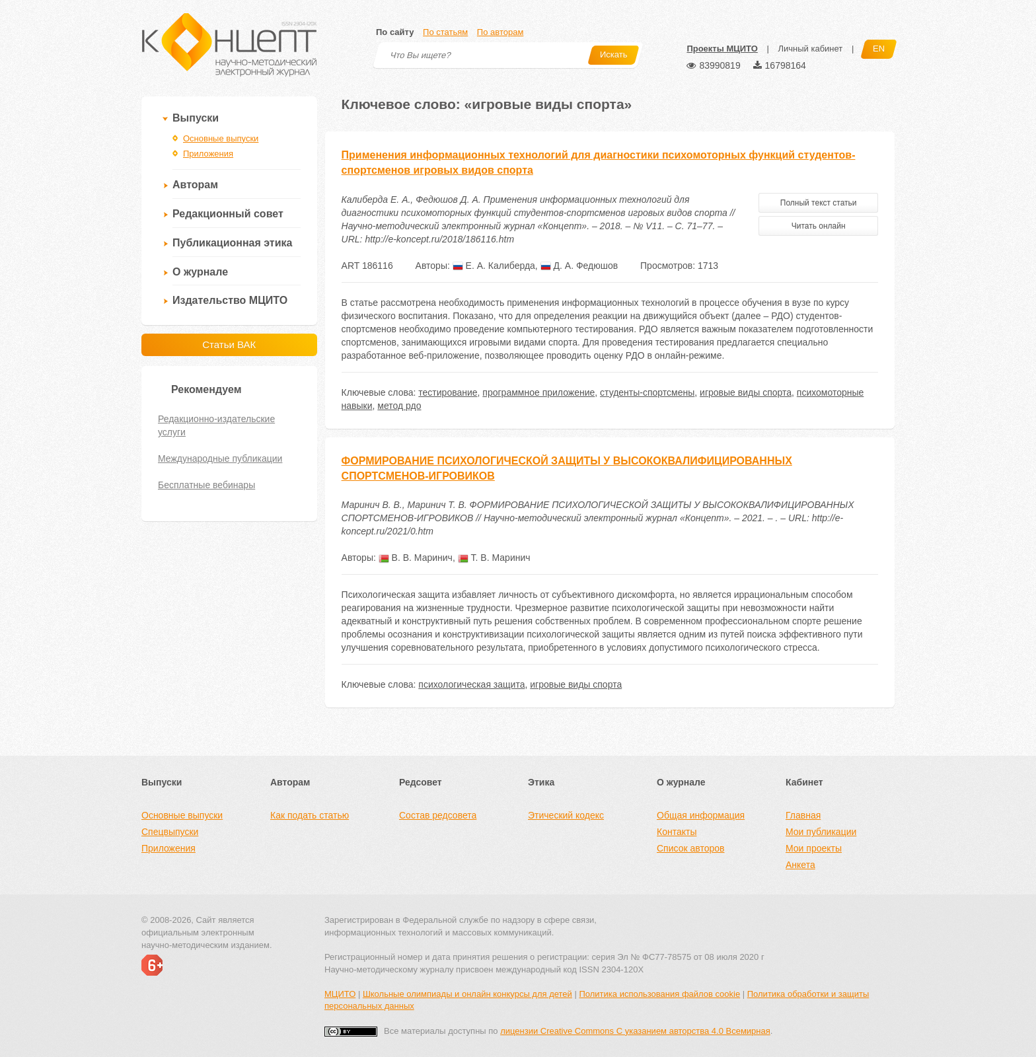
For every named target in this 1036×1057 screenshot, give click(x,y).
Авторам (195, 184)
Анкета (800, 864)
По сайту (395, 32)
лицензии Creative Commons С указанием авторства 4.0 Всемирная (635, 1031)
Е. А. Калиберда (494, 265)
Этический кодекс (566, 815)
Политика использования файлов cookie (659, 994)
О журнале (200, 271)
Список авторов (690, 848)
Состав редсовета (437, 815)
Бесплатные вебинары (206, 485)
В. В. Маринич (416, 557)
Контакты (676, 831)
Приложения (208, 154)
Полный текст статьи (818, 202)
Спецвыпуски (169, 831)
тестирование (447, 392)
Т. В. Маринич (494, 557)
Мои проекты (814, 848)
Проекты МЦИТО (721, 49)
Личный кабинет (810, 49)
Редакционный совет (227, 213)
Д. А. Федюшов (579, 265)
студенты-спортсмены (647, 392)
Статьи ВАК (229, 344)
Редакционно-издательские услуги (216, 425)
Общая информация (701, 815)
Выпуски (195, 118)
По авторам (500, 32)
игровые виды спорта (746, 392)
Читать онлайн (819, 226)
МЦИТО (339, 994)
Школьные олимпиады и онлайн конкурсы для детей (467, 994)
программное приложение (538, 392)
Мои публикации (821, 831)
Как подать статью (309, 815)
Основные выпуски (220, 138)
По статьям (445, 32)
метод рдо (399, 405)
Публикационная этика (232, 242)
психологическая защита (471, 684)
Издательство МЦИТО (229, 300)
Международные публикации (220, 458)
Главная (803, 815)
